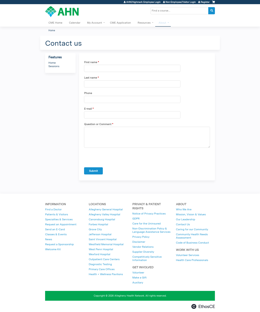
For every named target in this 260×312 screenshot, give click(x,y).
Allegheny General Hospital (106, 209)
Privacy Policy (140, 236)
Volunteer (138, 272)
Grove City (95, 229)
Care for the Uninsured (146, 223)
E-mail (88, 108)
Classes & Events (56, 234)
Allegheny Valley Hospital (104, 214)
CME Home (55, 22)
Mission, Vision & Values (191, 214)
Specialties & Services (59, 219)
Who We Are (184, 209)
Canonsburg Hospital (102, 219)
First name (90, 62)
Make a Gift (139, 277)
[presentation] (109, 158)
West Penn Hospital (101, 249)
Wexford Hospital (99, 254)
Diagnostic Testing (100, 264)
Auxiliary (137, 282)
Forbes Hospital (98, 224)
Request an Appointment (60, 224)
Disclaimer (138, 241)
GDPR (136, 218)
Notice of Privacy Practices (149, 213)
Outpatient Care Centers (104, 259)
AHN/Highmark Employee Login (143, 2)
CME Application (120, 22)
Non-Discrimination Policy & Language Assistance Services (151, 230)
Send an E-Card (55, 229)
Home (51, 30)
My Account (94, 22)
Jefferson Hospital (100, 234)
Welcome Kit (53, 249)
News (48, 239)
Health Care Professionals (192, 260)
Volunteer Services (187, 255)
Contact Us (183, 224)
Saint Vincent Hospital (103, 239)
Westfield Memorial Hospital (106, 244)
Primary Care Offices (102, 269)
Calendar (74, 22)
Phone (88, 93)
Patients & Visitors (56, 214)
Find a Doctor (53, 209)
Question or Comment (97, 124)
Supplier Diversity (143, 251)
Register (205, 2)
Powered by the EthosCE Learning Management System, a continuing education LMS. (203, 306)
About (162, 22)
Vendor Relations (143, 246)
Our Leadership (185, 219)
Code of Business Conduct (192, 242)
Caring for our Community (192, 229)
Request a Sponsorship (59, 244)
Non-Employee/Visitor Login (180, 2)
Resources (144, 22)
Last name (90, 77)
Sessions (53, 66)
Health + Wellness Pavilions (106, 274)
